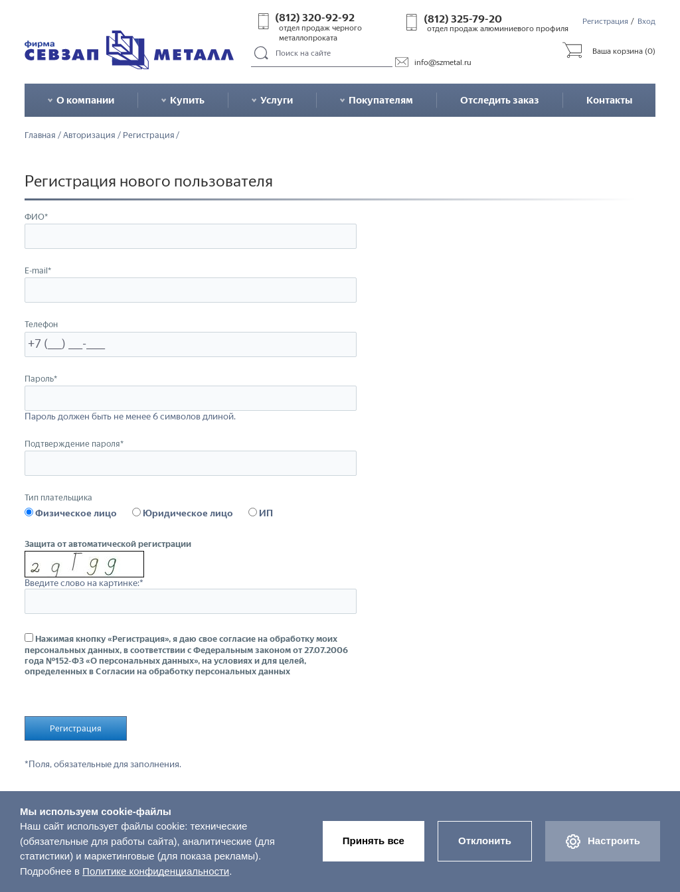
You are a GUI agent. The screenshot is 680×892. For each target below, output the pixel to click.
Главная (40, 135)
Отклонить (484, 840)
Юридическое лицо (182, 513)
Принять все (373, 840)
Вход (646, 21)
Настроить (602, 842)
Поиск (261, 54)
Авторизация (89, 135)
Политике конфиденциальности (155, 871)
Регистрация (605, 21)
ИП (260, 513)
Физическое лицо (71, 513)
